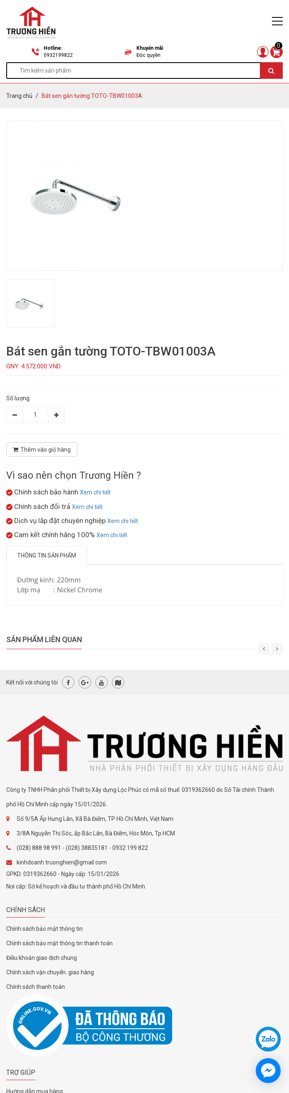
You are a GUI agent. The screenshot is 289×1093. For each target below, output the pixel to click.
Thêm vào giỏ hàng (42, 449)
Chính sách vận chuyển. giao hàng (50, 972)
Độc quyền (148, 55)
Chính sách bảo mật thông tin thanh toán (59, 943)
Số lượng (18, 398)
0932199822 (58, 55)
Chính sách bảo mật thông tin (44, 928)
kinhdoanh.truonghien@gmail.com (62, 862)
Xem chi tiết (95, 492)
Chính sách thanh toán (35, 986)
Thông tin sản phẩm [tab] (46, 555)
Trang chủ (19, 96)
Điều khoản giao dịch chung (41, 957)
